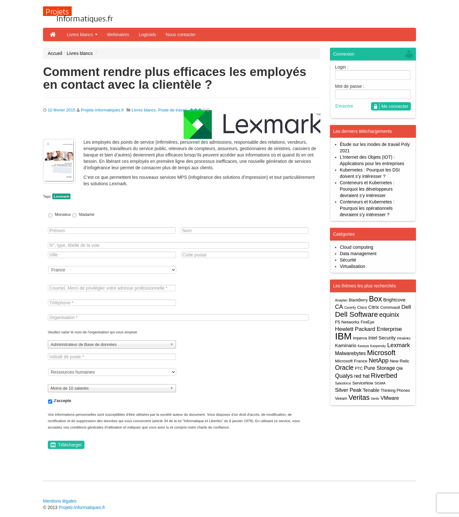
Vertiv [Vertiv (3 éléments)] (375, 398)
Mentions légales (59, 501)
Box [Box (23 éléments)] (375, 299)
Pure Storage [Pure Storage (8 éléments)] (379, 368)
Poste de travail (172, 110)
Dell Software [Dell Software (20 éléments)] (356, 314)
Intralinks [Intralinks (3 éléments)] (404, 338)
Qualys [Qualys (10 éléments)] (344, 376)
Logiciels (147, 34)
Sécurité (348, 259)
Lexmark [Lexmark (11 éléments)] (398, 345)
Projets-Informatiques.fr (102, 110)
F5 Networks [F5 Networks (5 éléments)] (347, 322)
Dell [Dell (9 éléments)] (406, 307)
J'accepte (62, 401)
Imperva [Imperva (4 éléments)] (360, 338)
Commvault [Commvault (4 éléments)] (390, 307)
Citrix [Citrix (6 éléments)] (373, 307)
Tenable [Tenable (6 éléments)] (371, 390)
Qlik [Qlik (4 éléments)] (399, 368)
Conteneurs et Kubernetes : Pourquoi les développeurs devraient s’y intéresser (367, 189)
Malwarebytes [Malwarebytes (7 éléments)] (350, 353)
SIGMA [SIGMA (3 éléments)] (380, 383)
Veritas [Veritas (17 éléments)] (358, 397)
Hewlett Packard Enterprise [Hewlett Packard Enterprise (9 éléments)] (368, 329)
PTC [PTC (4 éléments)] (359, 368)
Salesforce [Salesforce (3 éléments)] (343, 383)
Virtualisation (352, 266)
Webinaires (118, 34)
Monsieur (63, 214)
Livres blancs (82, 34)
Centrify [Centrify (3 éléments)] (350, 307)
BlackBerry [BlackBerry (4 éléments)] (358, 300)
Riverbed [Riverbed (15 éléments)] (384, 375)
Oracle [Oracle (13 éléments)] (344, 367)
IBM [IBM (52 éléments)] (343, 336)
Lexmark (61, 196)
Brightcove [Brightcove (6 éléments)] (394, 299)
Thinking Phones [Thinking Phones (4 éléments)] (395, 390)
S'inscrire (344, 106)
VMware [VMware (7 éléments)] (390, 398)
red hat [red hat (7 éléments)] (362, 376)
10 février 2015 (62, 110)
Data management (358, 253)
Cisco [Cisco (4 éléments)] (362, 307)
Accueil (55, 53)
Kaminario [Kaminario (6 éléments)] (345, 345)
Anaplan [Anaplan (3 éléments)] (341, 300)
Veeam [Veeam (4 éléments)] (341, 398)
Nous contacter (181, 34)
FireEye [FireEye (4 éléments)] (367, 322)
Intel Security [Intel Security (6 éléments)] (382, 337)
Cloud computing (356, 247)
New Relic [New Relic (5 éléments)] (399, 361)
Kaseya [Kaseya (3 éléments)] (363, 346)
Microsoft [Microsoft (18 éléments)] (381, 352)
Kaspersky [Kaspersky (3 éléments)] (378, 346)
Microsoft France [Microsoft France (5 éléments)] (351, 361)
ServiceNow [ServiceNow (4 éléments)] (362, 383)
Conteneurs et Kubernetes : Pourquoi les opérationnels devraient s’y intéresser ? (367, 208)
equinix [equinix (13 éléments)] (389, 314)
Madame (86, 214)
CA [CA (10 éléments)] (339, 307)
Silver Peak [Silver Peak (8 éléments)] (348, 390)
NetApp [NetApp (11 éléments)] (379, 360)
